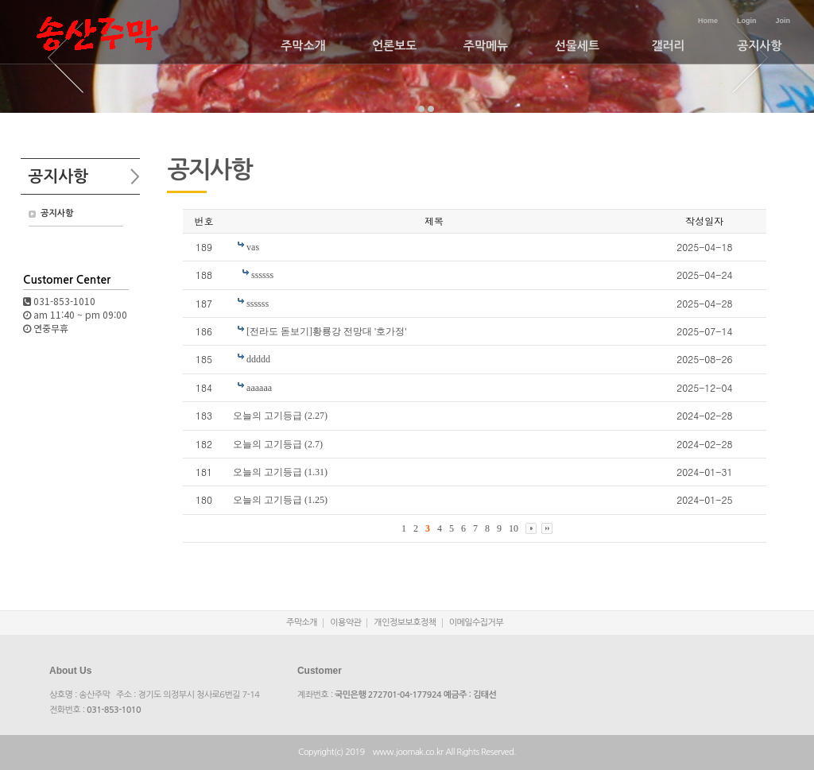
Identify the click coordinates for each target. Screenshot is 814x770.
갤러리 (667, 46)
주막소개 (303, 46)
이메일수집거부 (476, 622)
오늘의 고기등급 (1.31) (280, 472)
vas (252, 247)
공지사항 (759, 46)
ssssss (262, 275)
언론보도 (394, 46)
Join (782, 21)
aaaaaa (259, 387)
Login (747, 21)
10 (513, 528)
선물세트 (577, 46)
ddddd (258, 359)
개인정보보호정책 (405, 622)
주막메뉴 (485, 46)
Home (708, 21)
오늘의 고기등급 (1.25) (280, 499)
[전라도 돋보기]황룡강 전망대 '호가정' (326, 331)
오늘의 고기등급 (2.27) (280, 415)
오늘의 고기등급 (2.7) (278, 444)
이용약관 (345, 622)
